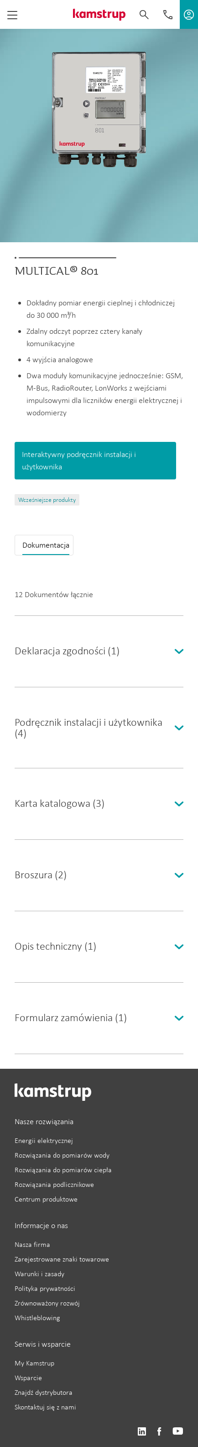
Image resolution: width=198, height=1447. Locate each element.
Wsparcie (28, 1377)
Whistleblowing (37, 1317)
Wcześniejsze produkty (47, 500)
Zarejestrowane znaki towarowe (62, 1259)
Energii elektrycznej (44, 1140)
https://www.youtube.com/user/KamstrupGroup (177, 1431)
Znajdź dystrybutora (44, 1392)
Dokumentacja (45, 545)
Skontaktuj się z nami (45, 1407)
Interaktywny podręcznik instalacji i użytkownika (79, 460)
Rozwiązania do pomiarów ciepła (63, 1169)
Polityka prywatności (45, 1288)
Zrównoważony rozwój (47, 1303)
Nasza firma (32, 1244)
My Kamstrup (34, 1363)
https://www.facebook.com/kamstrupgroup (159, 1431)
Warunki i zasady (39, 1273)
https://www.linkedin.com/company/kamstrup (141, 1431)
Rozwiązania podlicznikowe (54, 1184)
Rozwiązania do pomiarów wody (62, 1155)
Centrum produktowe (46, 1199)
